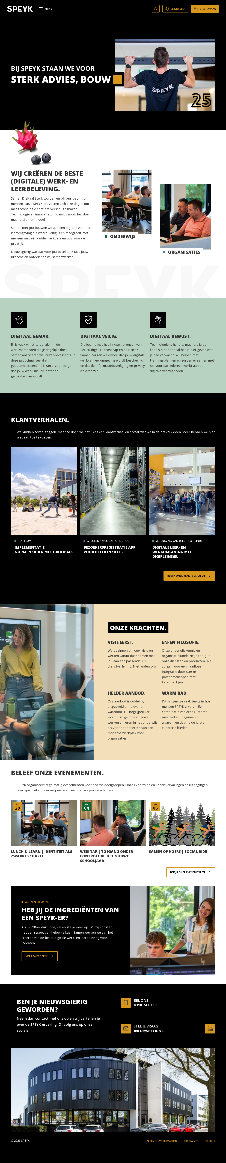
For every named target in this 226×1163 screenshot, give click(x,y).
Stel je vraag (205, 9)
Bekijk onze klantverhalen (186, 575)
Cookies (210, 1141)
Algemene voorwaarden (162, 1141)
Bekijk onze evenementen (187, 872)
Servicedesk (175, 9)
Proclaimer (191, 1141)
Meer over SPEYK (36, 956)
